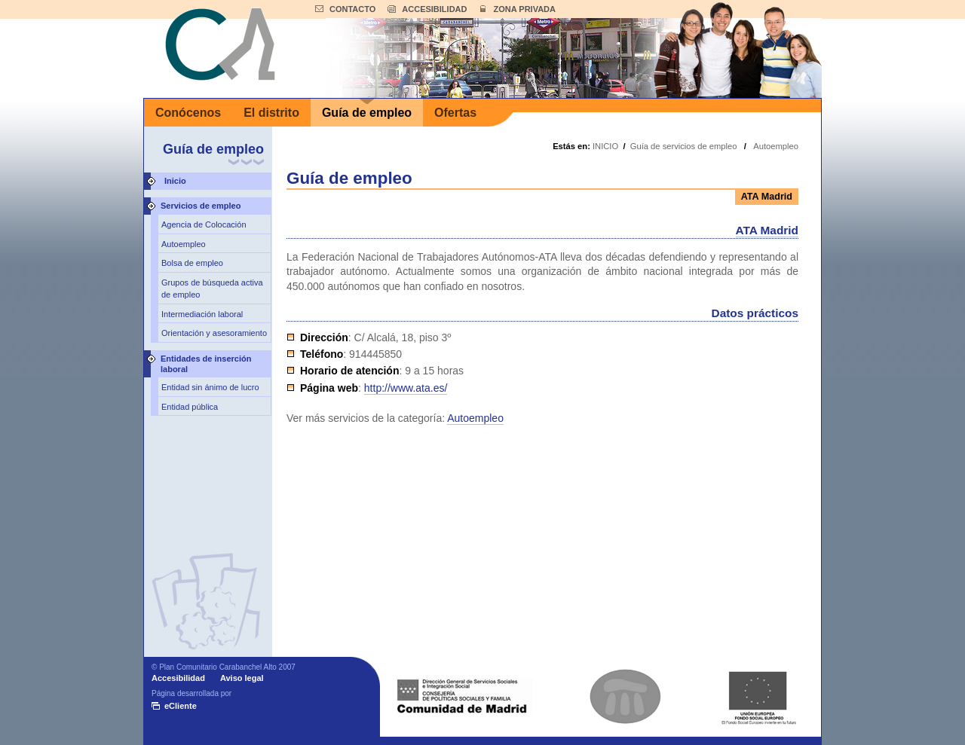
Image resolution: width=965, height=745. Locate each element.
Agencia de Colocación (204, 224)
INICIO (605, 146)
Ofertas (455, 112)
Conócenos (188, 112)
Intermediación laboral (202, 314)
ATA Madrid (767, 230)
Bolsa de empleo (192, 262)
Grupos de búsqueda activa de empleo (212, 289)
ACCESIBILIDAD (434, 9)
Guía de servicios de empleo (683, 146)
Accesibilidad (178, 677)
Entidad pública (189, 406)
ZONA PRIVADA (524, 9)
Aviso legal (242, 677)
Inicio (175, 180)
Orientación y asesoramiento (214, 332)
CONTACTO (352, 9)
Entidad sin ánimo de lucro (210, 387)
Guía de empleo (367, 112)
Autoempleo (183, 244)
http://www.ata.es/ (406, 388)
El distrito (271, 112)
